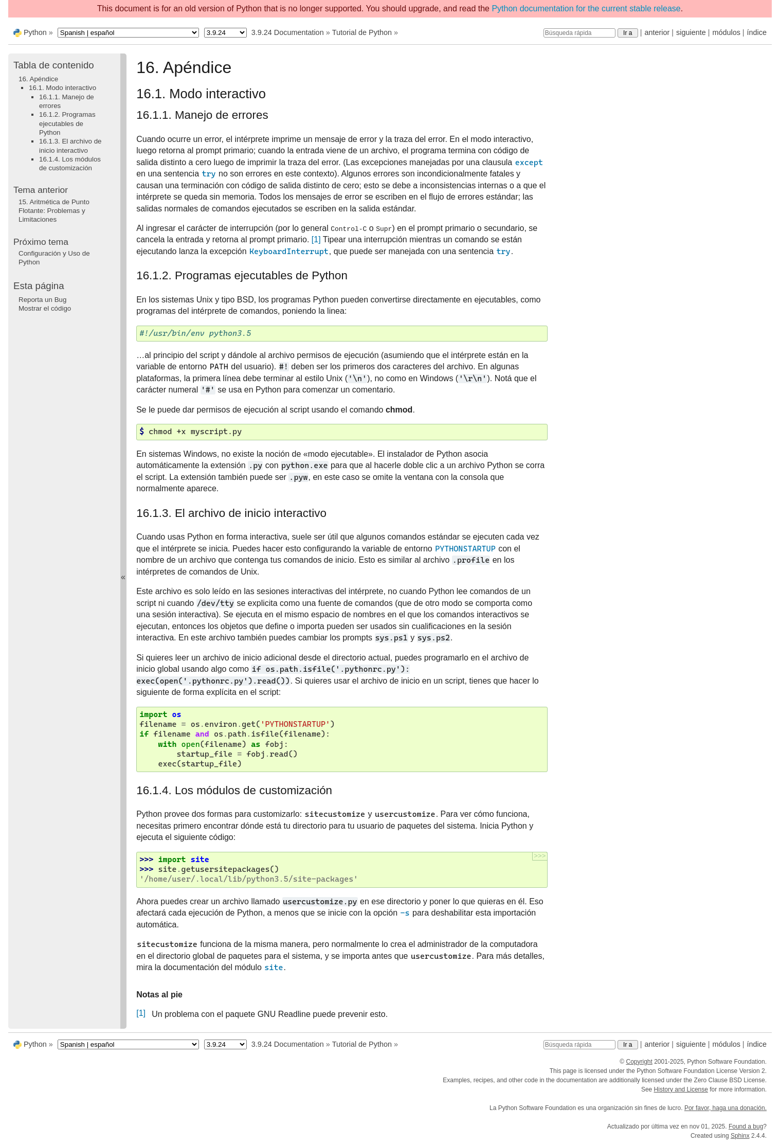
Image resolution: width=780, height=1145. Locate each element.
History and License (681, 1089)
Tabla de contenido (53, 65)
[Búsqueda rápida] (579, 33)
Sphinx (740, 1135)
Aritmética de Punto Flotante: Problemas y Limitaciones (54, 211)
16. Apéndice (38, 79)
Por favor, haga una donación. (725, 1108)
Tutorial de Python (362, 32)
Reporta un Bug (42, 299)
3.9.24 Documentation (287, 32)
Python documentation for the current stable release (586, 8)
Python (35, 32)
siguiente (691, 32)
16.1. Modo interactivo (62, 88)
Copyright (639, 1061)
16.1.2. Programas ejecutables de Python (67, 123)
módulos (726, 32)
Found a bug (746, 1126)
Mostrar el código (45, 308)
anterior (657, 32)
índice (757, 32)
